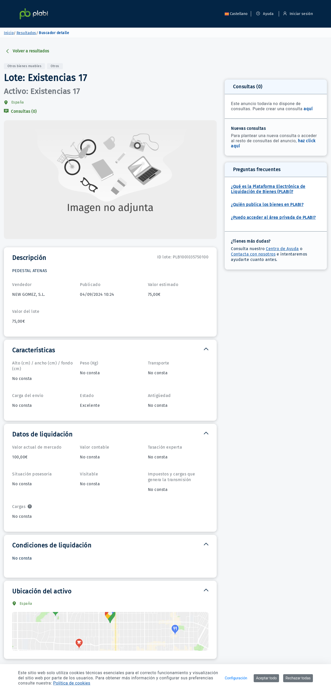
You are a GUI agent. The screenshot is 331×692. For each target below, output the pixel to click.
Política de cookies (72, 683)
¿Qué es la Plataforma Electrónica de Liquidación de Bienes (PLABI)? (268, 189)
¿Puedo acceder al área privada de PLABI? (273, 217)
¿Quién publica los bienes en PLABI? (267, 204)
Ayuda (265, 14)
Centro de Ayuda (282, 248)
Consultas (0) (20, 111)
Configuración (236, 678)
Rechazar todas (298, 678)
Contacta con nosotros (253, 254)
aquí (308, 108)
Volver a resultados (27, 51)
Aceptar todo (266, 678)
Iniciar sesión (298, 14)
